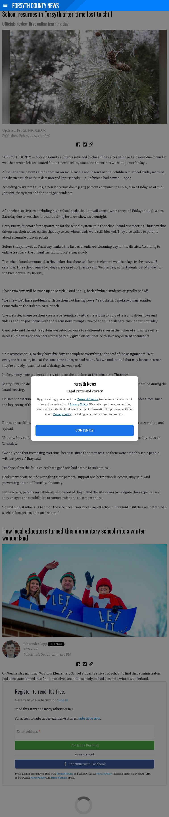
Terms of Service (87, 399)
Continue (84, 430)
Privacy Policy (79, 404)
